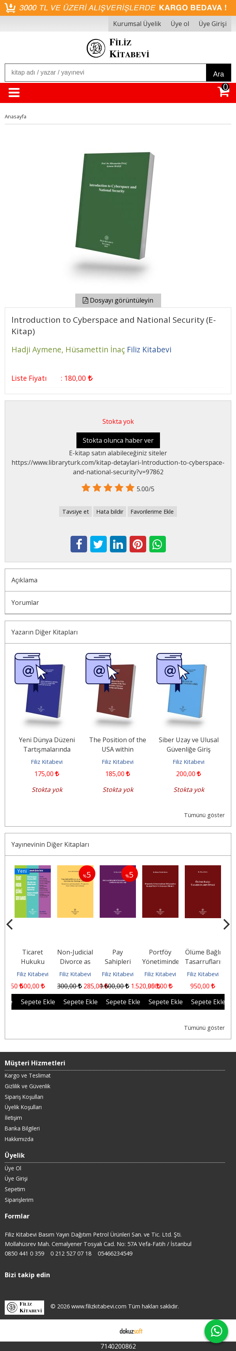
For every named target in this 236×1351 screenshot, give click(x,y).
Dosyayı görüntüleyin (118, 300)
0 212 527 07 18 (70, 1253)
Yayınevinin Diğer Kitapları (50, 844)
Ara (218, 74)
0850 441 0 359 (24, 1253)
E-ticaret (105, 1330)
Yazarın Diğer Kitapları (44, 632)
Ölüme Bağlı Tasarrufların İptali (204, 961)
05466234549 (115, 1253)
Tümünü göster (204, 815)
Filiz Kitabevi (47, 761)
